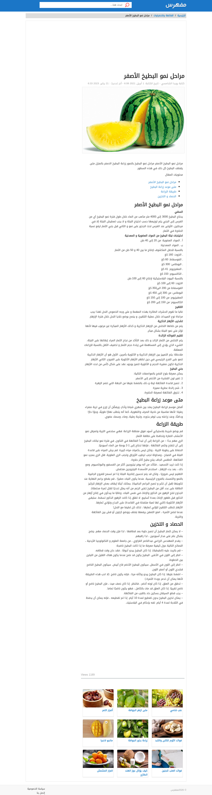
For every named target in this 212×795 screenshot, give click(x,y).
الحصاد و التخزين (167, 196)
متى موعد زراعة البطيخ (163, 186)
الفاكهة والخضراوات (163, 15)
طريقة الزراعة (168, 191)
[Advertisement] (133, 47)
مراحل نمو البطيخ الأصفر (162, 182)
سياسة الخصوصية (36, 789)
